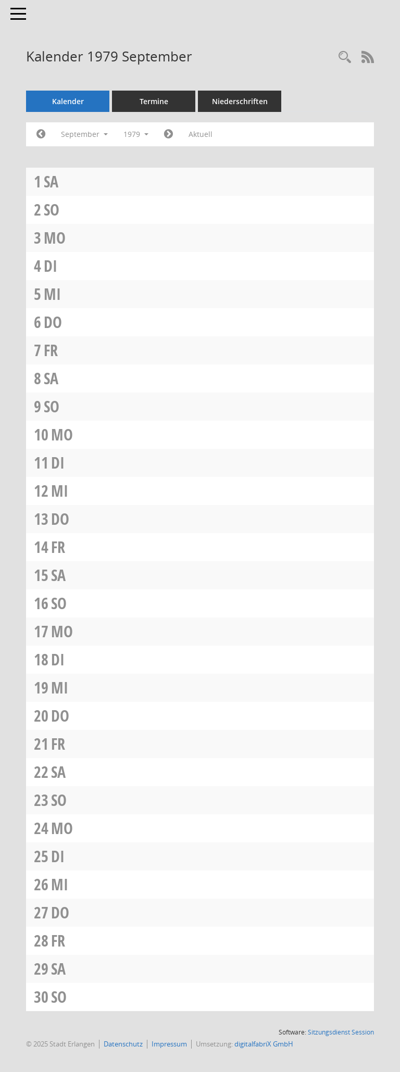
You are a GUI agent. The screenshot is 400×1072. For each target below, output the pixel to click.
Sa (51, 181)
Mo (55, 237)
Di (50, 265)
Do (53, 322)
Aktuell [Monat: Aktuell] (201, 134)
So (51, 209)
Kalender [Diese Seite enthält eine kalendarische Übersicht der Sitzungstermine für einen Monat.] (68, 101)
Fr (51, 350)
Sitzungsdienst (341, 1032)
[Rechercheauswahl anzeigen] (344, 57)
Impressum (169, 1044)
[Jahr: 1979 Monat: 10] (168, 134)
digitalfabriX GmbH (263, 1044)
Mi (52, 294)
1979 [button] (135, 134)
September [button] (84, 134)
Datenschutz (123, 1044)
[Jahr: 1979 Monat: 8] (41, 134)
